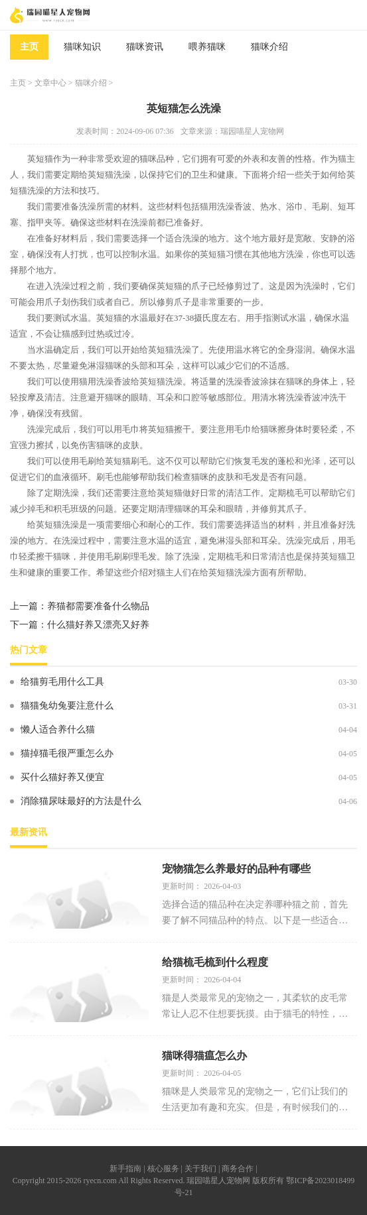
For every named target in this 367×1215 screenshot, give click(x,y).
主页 (29, 47)
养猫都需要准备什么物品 (98, 606)
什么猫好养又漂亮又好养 (98, 625)
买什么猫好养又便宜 (62, 777)
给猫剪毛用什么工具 (62, 682)
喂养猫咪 (207, 47)
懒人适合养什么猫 (58, 729)
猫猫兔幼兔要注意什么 (67, 706)
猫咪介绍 (269, 47)
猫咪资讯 (144, 47)
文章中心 (50, 82)
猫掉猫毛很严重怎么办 (67, 753)
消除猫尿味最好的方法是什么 (81, 801)
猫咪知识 (82, 47)
